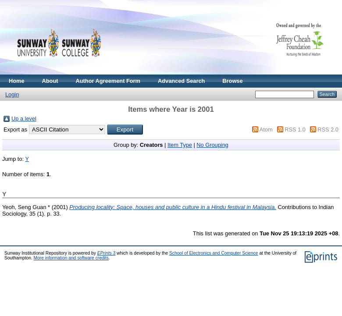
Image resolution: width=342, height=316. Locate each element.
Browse (232, 81)
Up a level (23, 118)
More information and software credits (71, 258)
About (50, 81)
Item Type (179, 145)
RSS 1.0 (295, 129)
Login (12, 94)
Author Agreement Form (108, 81)
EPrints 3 (106, 253)
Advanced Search (181, 81)
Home (17, 81)
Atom (266, 129)
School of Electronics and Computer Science (213, 253)
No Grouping (212, 145)
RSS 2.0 (327, 129)
